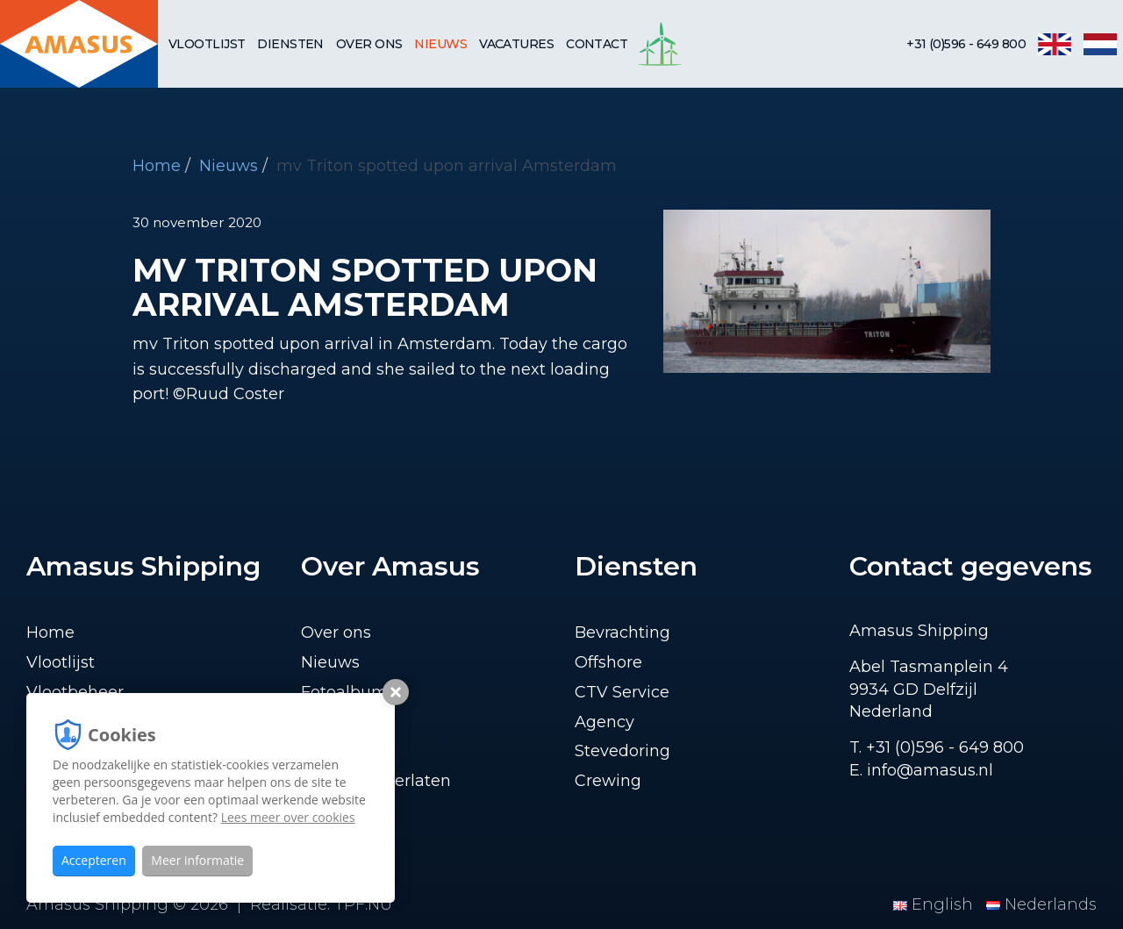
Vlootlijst (206, 44)
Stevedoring (622, 751)
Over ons (369, 44)
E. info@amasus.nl (921, 770)
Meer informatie (197, 860)
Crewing (608, 780)
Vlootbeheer (75, 692)
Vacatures (516, 44)
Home (156, 165)
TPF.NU (363, 904)
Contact (596, 44)
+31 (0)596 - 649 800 (966, 44)
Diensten (290, 44)
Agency (604, 722)
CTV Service (622, 692)
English (935, 904)
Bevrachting (622, 632)
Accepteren (93, 860)
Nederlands (1041, 904)
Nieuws (440, 44)
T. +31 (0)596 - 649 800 (936, 747)
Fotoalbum (344, 692)
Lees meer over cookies (288, 817)
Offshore (608, 662)
